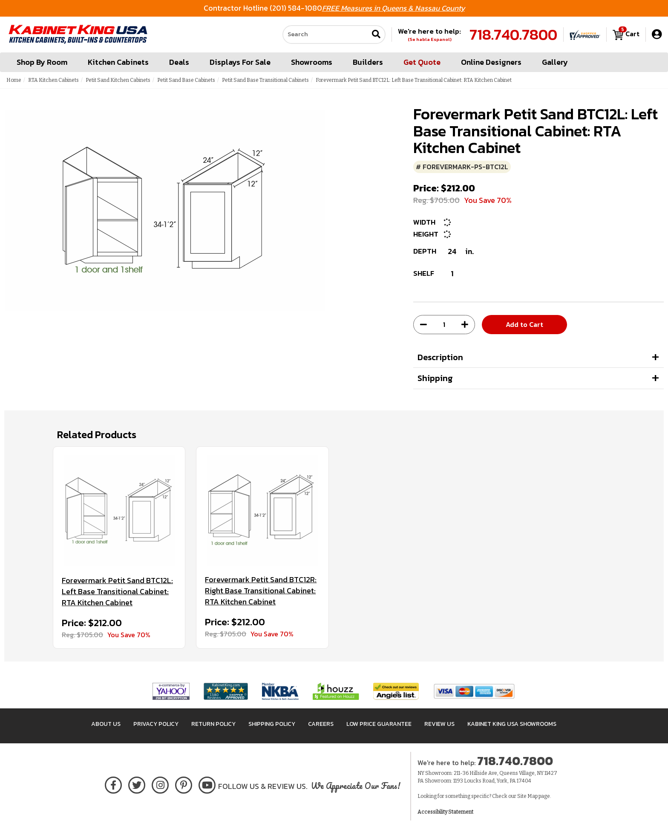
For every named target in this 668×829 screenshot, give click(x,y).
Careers (321, 723)
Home (13, 80)
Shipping (435, 378)
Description (440, 357)
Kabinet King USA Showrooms (511, 723)
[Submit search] (376, 35)
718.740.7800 (513, 34)
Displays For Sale (240, 62)
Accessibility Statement (445, 812)
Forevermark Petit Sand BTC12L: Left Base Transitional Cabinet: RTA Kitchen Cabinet (117, 591)
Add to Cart (524, 324)
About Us (106, 723)
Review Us (439, 723)
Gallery (555, 62)
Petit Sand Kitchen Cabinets (118, 80)
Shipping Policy (271, 723)
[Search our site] (325, 34)
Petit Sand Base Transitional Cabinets (265, 80)
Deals (179, 62)
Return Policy (213, 723)
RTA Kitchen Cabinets (53, 80)
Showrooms (311, 62)
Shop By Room (42, 62)
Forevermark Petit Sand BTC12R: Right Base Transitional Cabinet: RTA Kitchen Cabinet (261, 590)
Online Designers (491, 62)
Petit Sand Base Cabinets (186, 80)
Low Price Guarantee (379, 723)
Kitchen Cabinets (118, 62)
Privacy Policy (156, 723)
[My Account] (657, 34)
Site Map (527, 796)
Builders (368, 62)
